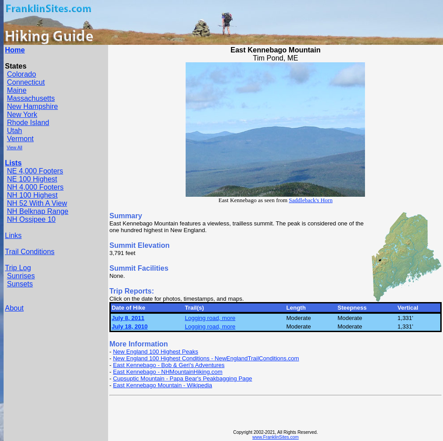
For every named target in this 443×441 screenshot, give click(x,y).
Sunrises (21, 276)
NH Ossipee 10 (31, 219)
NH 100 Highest (32, 195)
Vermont (20, 139)
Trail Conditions (30, 251)
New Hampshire (32, 106)
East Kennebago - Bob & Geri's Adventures (169, 365)
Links (13, 235)
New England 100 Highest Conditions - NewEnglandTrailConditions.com (206, 358)
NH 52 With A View (37, 203)
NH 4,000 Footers (35, 187)
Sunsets (20, 284)
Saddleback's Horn (310, 200)
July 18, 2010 (130, 326)
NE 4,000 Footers (35, 171)
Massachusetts (31, 98)
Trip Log (18, 268)
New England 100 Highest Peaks (155, 351)
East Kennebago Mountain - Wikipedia (162, 385)
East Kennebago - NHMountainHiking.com (167, 371)
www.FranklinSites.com (275, 437)
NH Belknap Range (37, 211)
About (14, 308)
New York (22, 114)
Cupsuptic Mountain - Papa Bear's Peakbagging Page (182, 378)
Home (15, 50)
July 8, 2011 (128, 318)
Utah (14, 130)
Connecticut (26, 82)
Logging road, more (210, 318)
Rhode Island (28, 122)
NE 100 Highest (32, 179)
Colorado (21, 74)
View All (14, 147)
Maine (16, 90)
